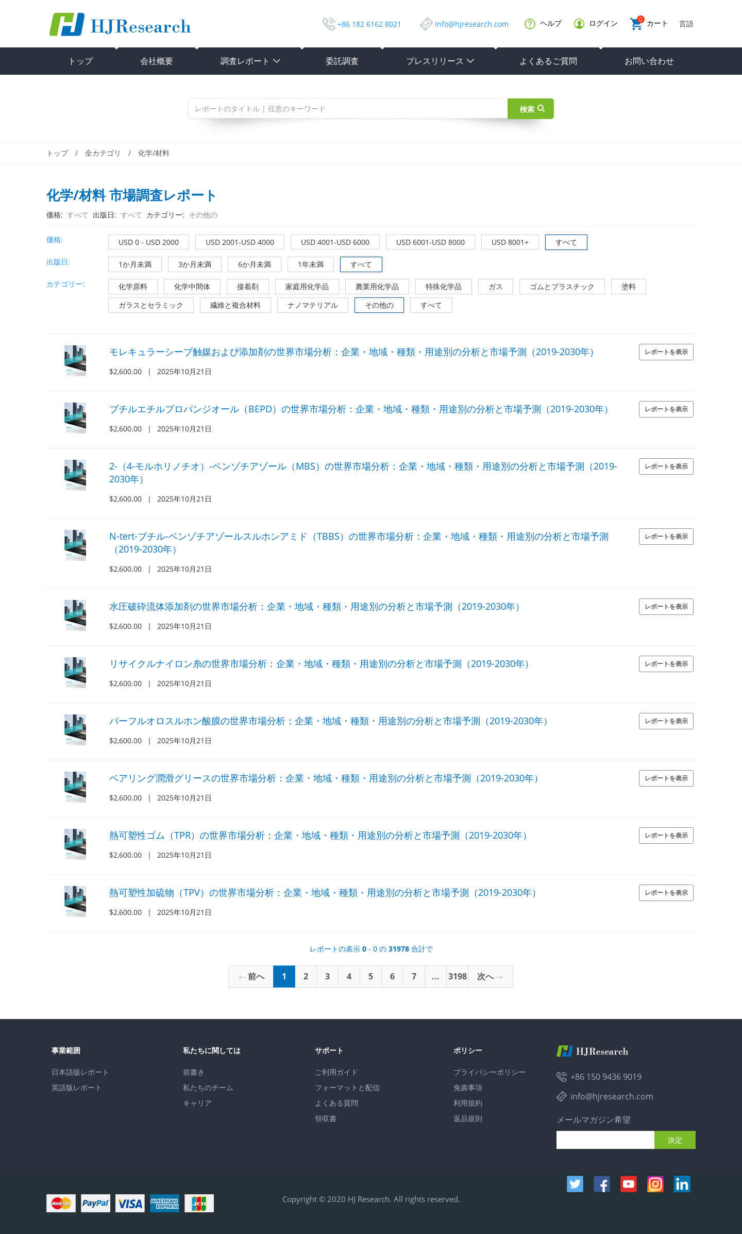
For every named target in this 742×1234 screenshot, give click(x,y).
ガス (491, 285)
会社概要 (156, 60)
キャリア (197, 1103)
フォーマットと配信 (347, 1087)
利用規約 (467, 1103)
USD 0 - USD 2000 (144, 241)
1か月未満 (130, 263)
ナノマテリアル (308, 304)
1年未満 (306, 263)
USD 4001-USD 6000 (330, 241)
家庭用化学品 (302, 285)
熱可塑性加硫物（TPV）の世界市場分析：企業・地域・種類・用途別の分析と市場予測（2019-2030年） (325, 892)
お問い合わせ (649, 60)
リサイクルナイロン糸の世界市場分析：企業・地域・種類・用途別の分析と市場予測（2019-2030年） (321, 663)
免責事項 (467, 1087)
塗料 (624, 285)
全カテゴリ (103, 153)
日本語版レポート (80, 1072)
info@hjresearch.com (472, 24)
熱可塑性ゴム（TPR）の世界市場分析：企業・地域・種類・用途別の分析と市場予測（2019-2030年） (320, 835)
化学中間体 (187, 285)
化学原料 (128, 285)
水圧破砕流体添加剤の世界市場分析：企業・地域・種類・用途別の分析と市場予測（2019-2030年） (317, 606)
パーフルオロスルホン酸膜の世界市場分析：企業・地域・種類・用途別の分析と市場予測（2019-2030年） (330, 720)
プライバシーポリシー (489, 1072)
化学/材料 (154, 153)
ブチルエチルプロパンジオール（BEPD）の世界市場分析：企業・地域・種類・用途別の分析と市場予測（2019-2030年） (361, 409)
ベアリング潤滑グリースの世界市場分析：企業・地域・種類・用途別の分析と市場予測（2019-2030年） (326, 778)
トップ (80, 60)
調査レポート (251, 60)
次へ (489, 976)
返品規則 (467, 1118)
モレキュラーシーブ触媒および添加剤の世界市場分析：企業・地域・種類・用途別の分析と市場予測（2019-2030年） (354, 351)
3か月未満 (189, 263)
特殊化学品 (439, 285)
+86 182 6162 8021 (369, 24)
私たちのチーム (208, 1087)
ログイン (596, 23)
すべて (561, 241)
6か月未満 (249, 263)
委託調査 (342, 60)
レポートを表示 (666, 351)
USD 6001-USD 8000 (425, 241)
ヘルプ (543, 23)
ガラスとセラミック (146, 304)
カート (649, 24)
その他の (374, 304)
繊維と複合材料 (230, 304)
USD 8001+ (505, 241)
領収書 (325, 1118)
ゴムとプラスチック (557, 285)
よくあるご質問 (548, 60)
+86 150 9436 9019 (606, 1076)
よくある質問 (336, 1103)
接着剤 (243, 285)
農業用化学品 (372, 285)
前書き (194, 1072)
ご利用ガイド (336, 1072)
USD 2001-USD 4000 (235, 241)
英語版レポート (77, 1087)
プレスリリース (440, 60)
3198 (457, 976)
